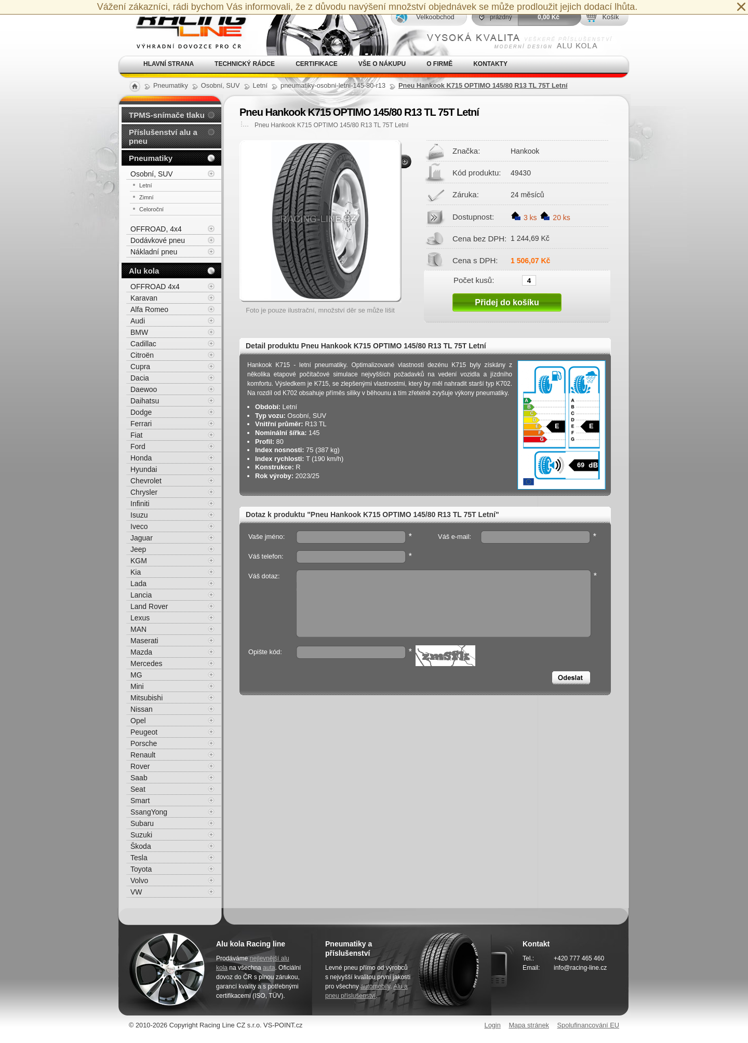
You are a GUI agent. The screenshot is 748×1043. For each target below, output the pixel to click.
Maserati (144, 640)
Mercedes (146, 663)
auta (269, 967)
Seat (137, 789)
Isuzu (139, 515)
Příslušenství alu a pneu (163, 136)
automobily (375, 986)
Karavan (143, 298)
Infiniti (140, 503)
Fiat (136, 435)
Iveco (139, 526)
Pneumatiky (150, 158)
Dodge (141, 412)
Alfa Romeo (149, 309)
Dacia (139, 378)
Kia (135, 572)
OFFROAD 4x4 (155, 286)
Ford (137, 446)
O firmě (439, 63)
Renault (142, 755)
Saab (139, 778)
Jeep (138, 549)
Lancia (141, 595)
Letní (145, 185)
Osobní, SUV (151, 174)
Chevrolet (146, 481)
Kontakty (490, 63)
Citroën (142, 355)
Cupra (140, 366)
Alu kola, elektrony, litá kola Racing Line (184, 28)
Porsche (143, 743)
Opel (138, 720)
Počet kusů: (473, 280)
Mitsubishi (146, 698)
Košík (610, 17)
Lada (138, 583)
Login (493, 1025)
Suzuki (141, 835)
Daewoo (143, 389)
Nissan (141, 709)
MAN (138, 629)
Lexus (140, 618)
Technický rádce (245, 63)
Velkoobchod (435, 17)
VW (136, 892)
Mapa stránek (529, 1025)
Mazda (141, 652)
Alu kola (144, 270)
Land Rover (149, 606)
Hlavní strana (168, 63)
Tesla (139, 858)
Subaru (142, 823)
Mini (137, 686)
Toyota (141, 869)
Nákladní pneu (153, 252)
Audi (137, 321)
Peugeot (143, 732)
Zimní (146, 197)
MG (136, 675)
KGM (138, 561)
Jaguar (141, 538)
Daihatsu (144, 401)
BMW (139, 332)
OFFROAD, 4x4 (156, 229)
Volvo (139, 880)
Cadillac (143, 344)
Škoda (140, 846)
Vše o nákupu (382, 63)
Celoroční (151, 209)
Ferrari (141, 423)
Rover (140, 766)
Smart (140, 800)
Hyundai (143, 469)
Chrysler (143, 492)
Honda (141, 458)
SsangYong (148, 812)
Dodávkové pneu (157, 240)
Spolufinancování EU (588, 1025)
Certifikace (317, 63)
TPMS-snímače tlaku (167, 115)
